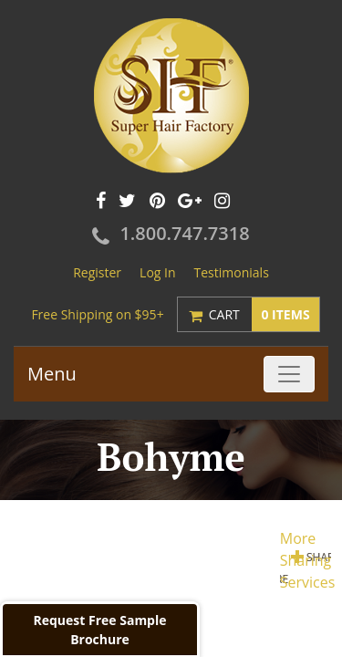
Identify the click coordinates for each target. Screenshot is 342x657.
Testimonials (231, 272)
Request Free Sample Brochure (99, 629)
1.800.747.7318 (184, 233)
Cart (264, 314)
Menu (52, 373)
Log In (157, 272)
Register (97, 272)
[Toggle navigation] (289, 374)
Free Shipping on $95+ (97, 314)
